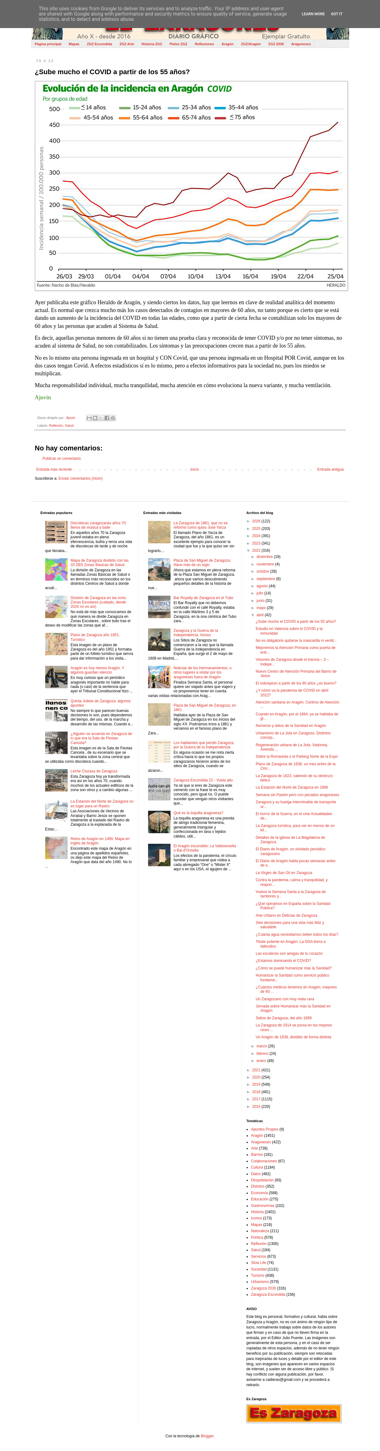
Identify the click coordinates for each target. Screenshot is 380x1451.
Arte (254, 1148)
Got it (337, 14)
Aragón (228, 44)
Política (257, 1237)
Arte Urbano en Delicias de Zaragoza (286, 915)
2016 (257, 1106)
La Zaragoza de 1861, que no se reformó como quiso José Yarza (201, 525)
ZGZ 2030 (276, 44)
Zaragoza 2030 (263, 1288)
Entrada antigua (330, 469)
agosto (263, 586)
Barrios (257, 1154)
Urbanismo (260, 1282)
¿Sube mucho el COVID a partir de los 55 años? (296, 621)
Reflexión (56, 425)
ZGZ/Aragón (251, 44)
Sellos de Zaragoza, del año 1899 (283, 1018)
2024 (257, 536)
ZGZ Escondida (99, 44)
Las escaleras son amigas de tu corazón (289, 953)
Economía (259, 1193)
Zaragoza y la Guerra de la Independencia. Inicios (196, 632)
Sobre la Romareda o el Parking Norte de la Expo (297, 756)
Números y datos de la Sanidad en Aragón (291, 725)
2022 (257, 550)
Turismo (257, 1275)
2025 (257, 528)
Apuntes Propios (264, 1129)
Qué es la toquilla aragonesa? (198, 813)
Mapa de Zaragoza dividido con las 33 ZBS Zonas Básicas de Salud (99, 562)
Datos (256, 1174)
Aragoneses (301, 44)
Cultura (257, 1167)
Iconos (256, 1218)
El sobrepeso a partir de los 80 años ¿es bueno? (296, 683)
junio (261, 600)
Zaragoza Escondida (268, 1294)
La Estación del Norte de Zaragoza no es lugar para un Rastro (101, 803)
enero (262, 1061)
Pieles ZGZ (178, 44)
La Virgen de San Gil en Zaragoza (284, 873)
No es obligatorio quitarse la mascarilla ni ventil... (296, 640)
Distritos (257, 1186)
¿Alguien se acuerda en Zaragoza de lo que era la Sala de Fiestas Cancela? (101, 738)
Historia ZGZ (152, 44)
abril (261, 615)
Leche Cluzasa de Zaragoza (93, 771)
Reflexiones (204, 44)
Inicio (194, 469)
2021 (257, 1070)
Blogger (207, 1436)
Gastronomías (262, 1206)
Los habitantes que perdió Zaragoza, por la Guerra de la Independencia (204, 745)
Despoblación (262, 1180)
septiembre (266, 579)
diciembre (265, 557)
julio (260, 593)
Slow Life (258, 1263)
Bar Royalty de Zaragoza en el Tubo (203, 598)
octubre (263, 571)
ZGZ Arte (126, 44)
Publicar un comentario (62, 458)
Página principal (48, 44)
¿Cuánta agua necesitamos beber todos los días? (297, 934)
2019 (257, 1084)
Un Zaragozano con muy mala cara (285, 999)
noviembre (266, 564)
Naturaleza (260, 1231)
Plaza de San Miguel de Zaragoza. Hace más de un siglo (202, 562)
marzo (262, 1046)
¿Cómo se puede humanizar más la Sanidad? (294, 968)
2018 (257, 1092)
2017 (257, 1099)
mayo (262, 608)
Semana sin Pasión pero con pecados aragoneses (297, 795)
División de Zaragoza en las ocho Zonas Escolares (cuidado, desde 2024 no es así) (98, 602)
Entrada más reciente (54, 469)
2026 (257, 521)
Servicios (258, 1256)
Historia (257, 1212)
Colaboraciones (264, 1161)
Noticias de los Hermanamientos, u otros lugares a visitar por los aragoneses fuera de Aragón (203, 672)
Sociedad (259, 1269)
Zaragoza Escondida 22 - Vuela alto (203, 780)
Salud (69, 425)
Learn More (313, 14)
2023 (257, 543)
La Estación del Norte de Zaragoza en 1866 (292, 787)
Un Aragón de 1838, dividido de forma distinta (293, 1037)
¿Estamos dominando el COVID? (283, 961)
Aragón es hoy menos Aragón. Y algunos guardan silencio (97, 670)
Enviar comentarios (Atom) (81, 478)
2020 (257, 1077)
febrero (263, 1053)
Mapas (74, 44)
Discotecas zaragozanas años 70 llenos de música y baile (98, 525)
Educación (259, 1199)
